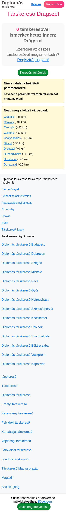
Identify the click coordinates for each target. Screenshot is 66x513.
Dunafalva (10, 159)
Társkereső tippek (13, 229)
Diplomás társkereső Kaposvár (23, 364)
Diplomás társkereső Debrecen (23, 253)
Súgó (5, 222)
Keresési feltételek (33, 72)
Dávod (8, 143)
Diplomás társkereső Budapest (23, 244)
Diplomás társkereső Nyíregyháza (25, 299)
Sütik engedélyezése (33, 507)
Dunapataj (10, 164)
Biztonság (8, 209)
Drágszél (9, 148)
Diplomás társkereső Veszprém (23, 354)
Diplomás (12, 5)
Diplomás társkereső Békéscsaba (25, 345)
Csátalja (9, 116)
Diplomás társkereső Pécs (20, 281)
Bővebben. (45, 501)
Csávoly (9, 122)
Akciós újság (10, 487)
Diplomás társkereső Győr (20, 290)
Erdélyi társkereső (14, 404)
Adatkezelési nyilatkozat (17, 202)
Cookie (6, 216)
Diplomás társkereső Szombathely (26, 336)
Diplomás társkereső (16, 395)
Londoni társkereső (15, 459)
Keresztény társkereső (17, 413)
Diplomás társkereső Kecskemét (24, 318)
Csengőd (9, 127)
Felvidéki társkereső (16, 422)
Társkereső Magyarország (20, 468)
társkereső (9, 376)
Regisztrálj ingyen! (33, 60)
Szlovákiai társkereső (17, 450)
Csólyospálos (12, 138)
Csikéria (9, 132)
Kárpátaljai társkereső (17, 432)
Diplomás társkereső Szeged (22, 263)
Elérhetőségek (11, 189)
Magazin (8, 477)
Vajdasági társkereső (16, 441)
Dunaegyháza (12, 153)
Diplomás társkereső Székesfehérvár (27, 309)
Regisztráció (54, 4)
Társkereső (9, 386)
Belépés (36, 4)
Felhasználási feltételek (16, 195)
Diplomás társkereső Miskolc (22, 272)
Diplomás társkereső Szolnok (22, 327)
